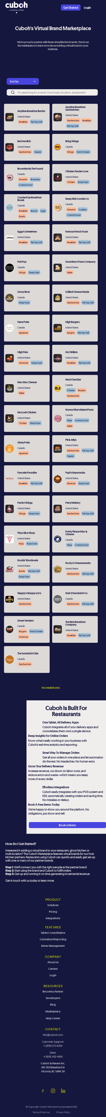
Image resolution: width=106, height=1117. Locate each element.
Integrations (53, 918)
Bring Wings (72, 141)
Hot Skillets (71, 352)
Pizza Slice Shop (26, 533)
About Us (53, 962)
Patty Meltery (72, 503)
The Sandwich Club (27, 653)
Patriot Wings (25, 503)
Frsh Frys (21, 261)
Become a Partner (53, 991)
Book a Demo (67, 825)
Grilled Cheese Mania (77, 292)
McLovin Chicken (26, 412)
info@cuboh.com (53, 1034)
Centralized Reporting (53, 939)
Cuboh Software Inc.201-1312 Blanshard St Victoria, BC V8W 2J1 (53, 1067)
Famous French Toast (76, 231)
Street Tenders (25, 620)
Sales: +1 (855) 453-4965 (53, 1054)
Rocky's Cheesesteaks (78, 563)
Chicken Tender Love (76, 171)
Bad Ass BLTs (24, 141)
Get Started (70, 8)
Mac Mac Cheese (27, 382)
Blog (53, 1004)
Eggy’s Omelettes (27, 231)
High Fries (22, 352)
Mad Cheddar (73, 379)
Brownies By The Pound (30, 168)
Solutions (53, 905)
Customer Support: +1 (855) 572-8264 (53, 1043)
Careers (53, 969)
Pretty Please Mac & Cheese (76, 533)
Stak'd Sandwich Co (76, 593)
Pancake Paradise (27, 472)
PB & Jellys (70, 440)
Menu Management (53, 946)
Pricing (53, 911)
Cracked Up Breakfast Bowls (29, 199)
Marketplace (53, 1011)
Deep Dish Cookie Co (77, 199)
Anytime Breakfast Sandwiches (75, 108)
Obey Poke (23, 442)
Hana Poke (23, 322)
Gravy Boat (23, 292)
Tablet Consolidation (53, 933)
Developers (53, 998)
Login (87, 8)
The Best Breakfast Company (75, 623)
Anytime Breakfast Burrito (31, 111)
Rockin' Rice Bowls (27, 560)
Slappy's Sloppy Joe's (29, 593)
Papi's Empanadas (75, 472)
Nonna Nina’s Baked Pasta (79, 409)
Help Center (53, 1018)
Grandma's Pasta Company (80, 261)
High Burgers (72, 322)
